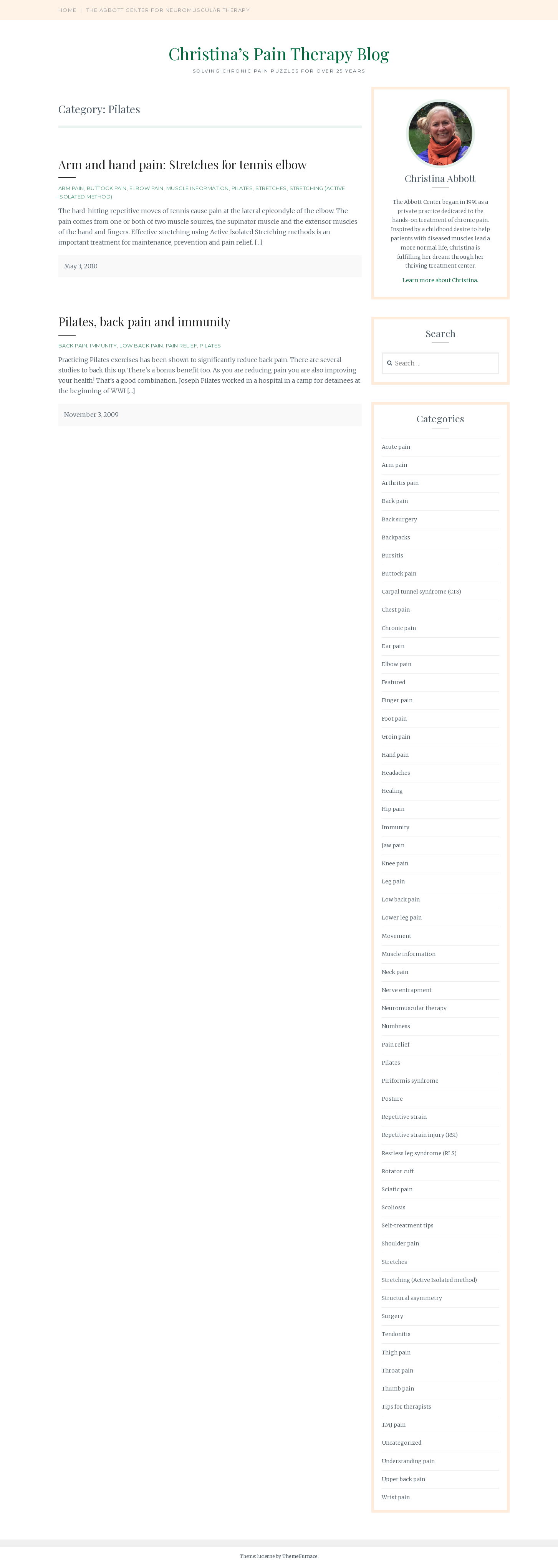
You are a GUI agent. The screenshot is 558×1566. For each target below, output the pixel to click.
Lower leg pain (402, 917)
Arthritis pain (400, 483)
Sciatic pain (397, 1189)
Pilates (242, 188)
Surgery (392, 1316)
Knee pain (395, 863)
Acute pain (396, 446)
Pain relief (181, 345)
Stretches (271, 188)
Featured (393, 682)
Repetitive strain (404, 1116)
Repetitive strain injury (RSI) (420, 1134)
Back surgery (399, 519)
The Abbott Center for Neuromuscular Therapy (168, 10)
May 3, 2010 (81, 266)
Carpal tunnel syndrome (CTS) (421, 591)
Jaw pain (393, 845)
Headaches (396, 772)
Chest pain (396, 609)
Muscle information (197, 188)
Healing (392, 790)
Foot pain (394, 718)
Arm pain (71, 188)
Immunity (103, 345)
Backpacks (396, 537)
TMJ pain (394, 1424)
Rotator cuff (398, 1171)
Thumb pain (398, 1388)
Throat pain (397, 1370)
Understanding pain (408, 1461)
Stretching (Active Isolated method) (429, 1280)
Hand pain (395, 754)
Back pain (73, 345)
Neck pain (395, 972)
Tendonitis (396, 1334)
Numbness (396, 1026)
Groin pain (396, 736)
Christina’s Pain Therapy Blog (279, 52)
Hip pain (393, 808)
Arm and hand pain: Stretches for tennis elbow (198, 164)
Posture (392, 1098)
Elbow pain (146, 188)
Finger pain (397, 700)
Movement (396, 936)
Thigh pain (396, 1352)
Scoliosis (394, 1207)
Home (67, 10)
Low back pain (141, 345)
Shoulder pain (400, 1243)
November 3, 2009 (91, 414)
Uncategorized (401, 1442)
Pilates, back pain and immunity (154, 321)
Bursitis (392, 555)
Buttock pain (107, 188)
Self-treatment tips (408, 1225)
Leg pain (393, 881)
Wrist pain (396, 1497)
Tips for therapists (406, 1406)
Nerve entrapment (407, 990)
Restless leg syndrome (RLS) (419, 1153)
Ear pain (393, 646)
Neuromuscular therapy (414, 1008)
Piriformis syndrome (410, 1080)
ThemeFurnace (300, 1556)
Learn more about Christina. (440, 280)
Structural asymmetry (412, 1298)
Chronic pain (399, 628)
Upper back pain (403, 1479)
